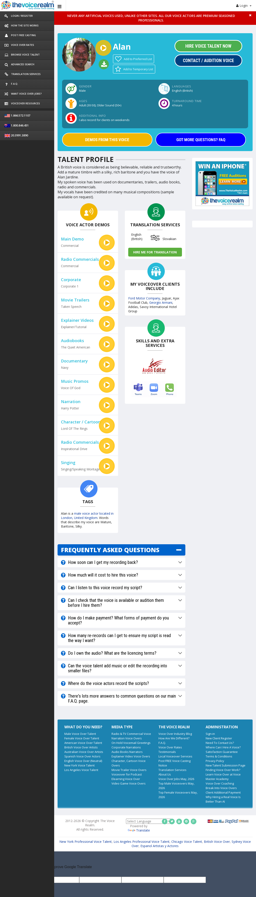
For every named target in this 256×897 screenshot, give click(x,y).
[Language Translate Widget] (148, 821)
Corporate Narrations (126, 747)
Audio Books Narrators (127, 752)
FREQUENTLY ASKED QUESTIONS (110, 550)
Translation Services (172, 770)
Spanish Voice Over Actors (82, 756)
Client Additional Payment (223, 792)
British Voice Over (217, 841)
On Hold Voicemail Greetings (131, 743)
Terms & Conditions (219, 756)
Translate (139, 830)
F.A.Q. (162, 743)
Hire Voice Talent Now (208, 46)
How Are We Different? (173, 738)
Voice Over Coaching (220, 783)
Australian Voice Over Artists (83, 752)
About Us (164, 774)
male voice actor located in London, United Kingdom (87, 515)
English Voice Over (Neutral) (83, 761)
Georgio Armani (160, 302)
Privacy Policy (215, 761)
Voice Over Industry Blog (175, 734)
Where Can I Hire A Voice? (223, 747)
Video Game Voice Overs (129, 783)
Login (243, 5)
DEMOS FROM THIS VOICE (107, 139)
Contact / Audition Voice (208, 60)
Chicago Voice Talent (186, 841)
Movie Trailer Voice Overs (129, 770)
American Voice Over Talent (83, 743)
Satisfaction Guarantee (222, 752)
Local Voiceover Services (175, 756)
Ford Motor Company (144, 298)
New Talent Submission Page (225, 765)
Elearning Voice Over (126, 779)
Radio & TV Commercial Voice (131, 734)
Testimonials (167, 752)
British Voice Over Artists (81, 747)
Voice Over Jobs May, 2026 (176, 779)
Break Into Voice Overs (221, 788)
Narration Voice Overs (127, 738)
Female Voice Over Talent (81, 738)
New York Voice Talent (79, 765)
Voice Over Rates (170, 747)
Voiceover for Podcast (127, 774)
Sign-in (210, 734)
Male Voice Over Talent (80, 734)
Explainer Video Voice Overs (131, 756)
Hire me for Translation (155, 252)
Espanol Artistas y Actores (159, 846)
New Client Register (219, 738)
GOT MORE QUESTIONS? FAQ (200, 139)
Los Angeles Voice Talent (81, 770)
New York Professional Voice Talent (85, 841)
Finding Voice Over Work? (223, 770)
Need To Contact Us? (220, 743)
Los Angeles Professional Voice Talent (142, 841)
